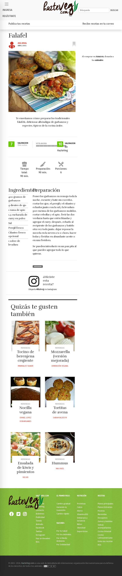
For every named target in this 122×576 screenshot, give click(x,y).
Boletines (40, 514)
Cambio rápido (62, 514)
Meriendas (38, 266)
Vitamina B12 (82, 514)
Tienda (39, 521)
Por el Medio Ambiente (61, 539)
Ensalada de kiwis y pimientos (25, 467)
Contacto (40, 510)
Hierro (80, 511)
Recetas (101, 496)
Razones (60, 523)
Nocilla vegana (25, 409)
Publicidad (40, 517)
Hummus (60, 463)
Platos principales (105, 503)
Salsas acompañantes (104, 526)
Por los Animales (63, 534)
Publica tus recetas (19, 23)
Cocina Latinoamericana (105, 536)
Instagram (40, 535)
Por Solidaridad (63, 544)
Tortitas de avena (60, 409)
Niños (79, 524)
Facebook (40, 528)
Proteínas (81, 503)
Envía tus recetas (105, 541)
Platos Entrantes (105, 507)
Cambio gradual (63, 503)
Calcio (79, 507)
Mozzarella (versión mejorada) (60, 356)
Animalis (39, 524)
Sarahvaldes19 (60, 417)
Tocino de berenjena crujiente (25, 356)
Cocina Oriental (104, 531)
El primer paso (63, 496)
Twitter (39, 531)
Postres (101, 511)
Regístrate (9, 16)
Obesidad (81, 528)
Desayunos (102, 518)
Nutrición (81, 496)
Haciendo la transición (61, 508)
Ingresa (7, 10)
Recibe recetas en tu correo (98, 23)
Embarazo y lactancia (82, 519)
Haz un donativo (43, 538)
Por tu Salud (61, 531)
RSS (37, 542)
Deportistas (82, 531)
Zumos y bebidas (105, 521)
